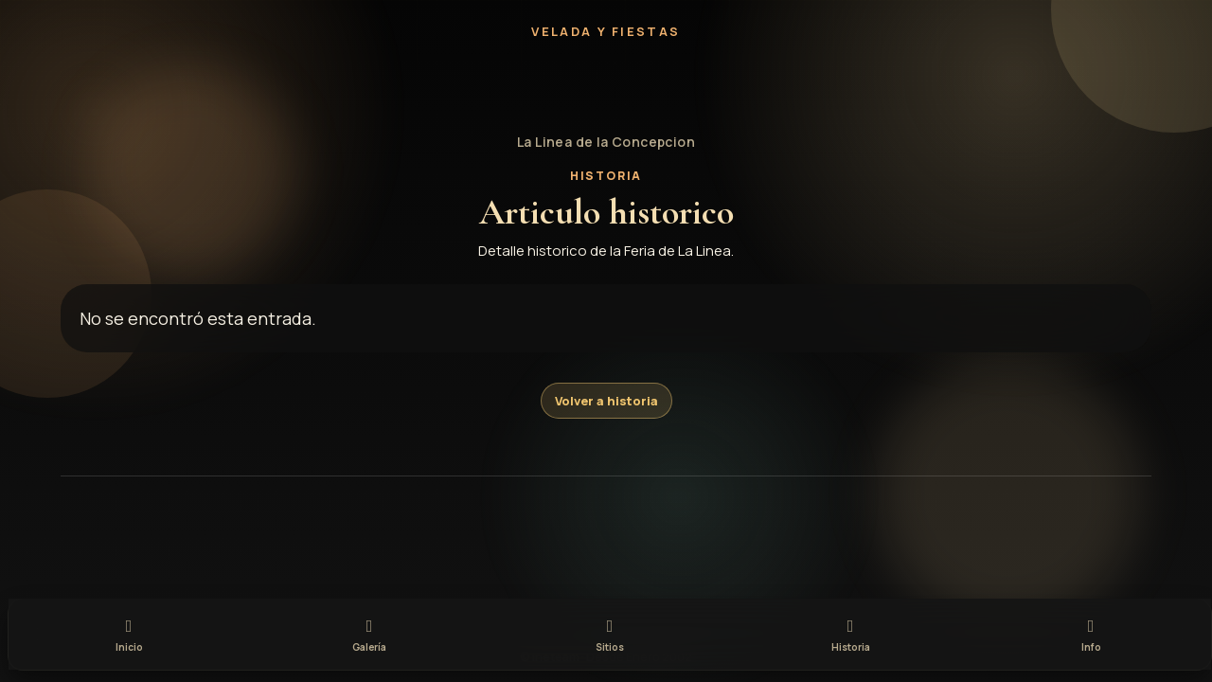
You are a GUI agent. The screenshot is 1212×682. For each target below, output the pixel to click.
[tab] (129, 632)
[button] (606, 87)
